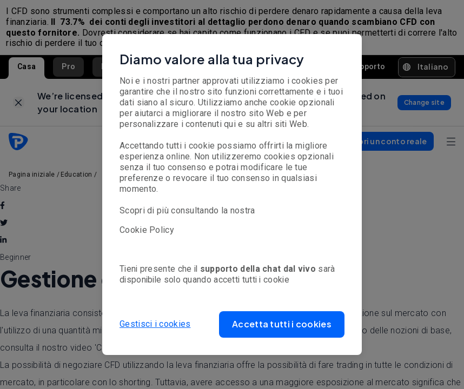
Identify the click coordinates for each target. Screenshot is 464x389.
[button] (281, 324)
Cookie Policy (147, 230)
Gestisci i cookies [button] (155, 324)
